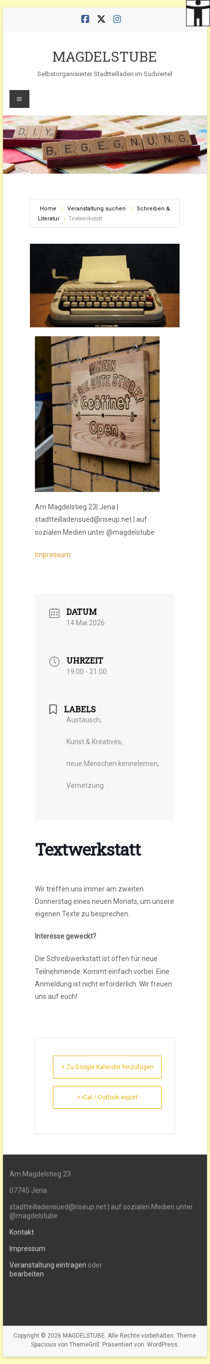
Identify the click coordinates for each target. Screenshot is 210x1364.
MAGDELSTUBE (104, 56)
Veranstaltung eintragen (47, 1265)
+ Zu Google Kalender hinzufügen (107, 1067)
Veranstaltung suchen (96, 208)
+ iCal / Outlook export (107, 1097)
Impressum (53, 555)
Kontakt (21, 1232)
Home (49, 208)
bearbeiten (26, 1274)
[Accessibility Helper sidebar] (198, 12)
